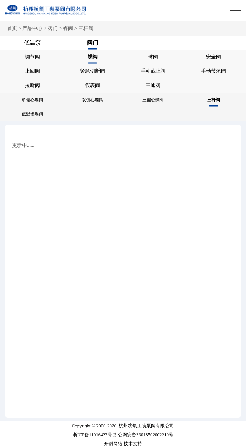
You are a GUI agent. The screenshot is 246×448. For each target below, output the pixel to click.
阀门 (92, 28)
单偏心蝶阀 (32, 99)
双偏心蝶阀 (92, 99)
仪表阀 (92, 85)
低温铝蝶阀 (32, 114)
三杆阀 (213, 99)
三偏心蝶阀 (153, 99)
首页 (16, 28)
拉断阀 (32, 85)
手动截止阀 (153, 71)
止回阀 (32, 71)
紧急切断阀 (92, 71)
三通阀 (153, 85)
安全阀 (213, 57)
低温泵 (32, 43)
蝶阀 (120, 28)
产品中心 (54, 28)
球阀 (153, 57)
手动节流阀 (213, 71)
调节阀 (32, 57)
